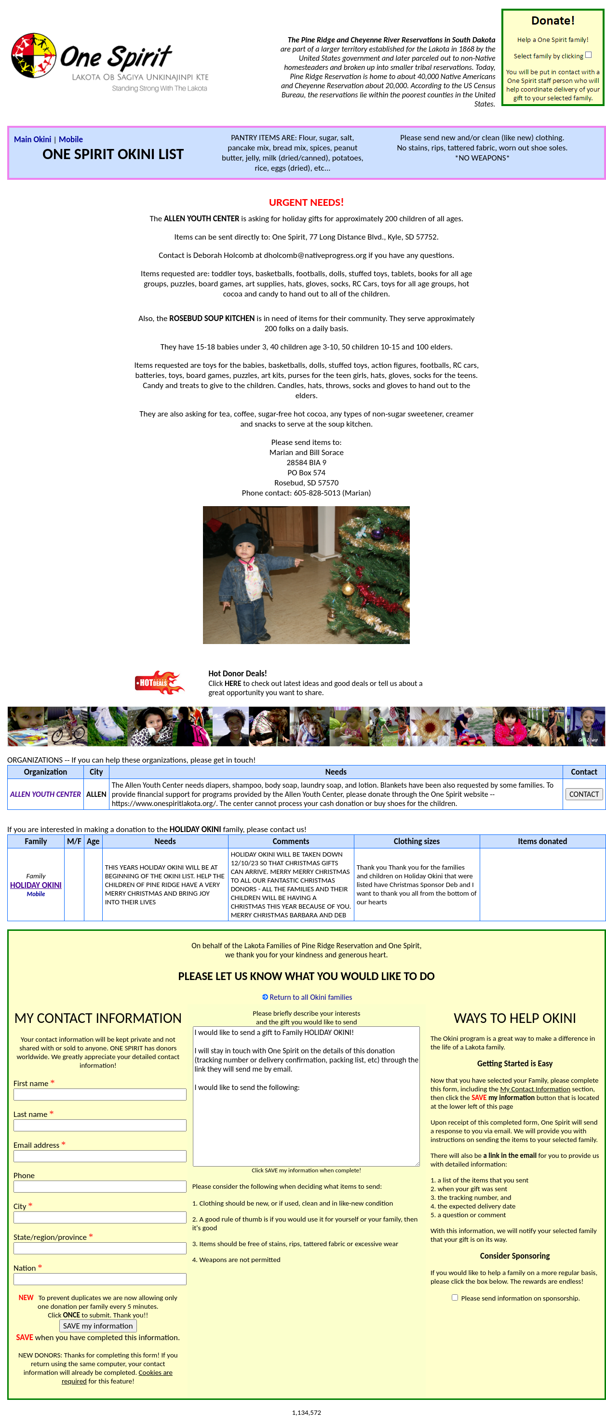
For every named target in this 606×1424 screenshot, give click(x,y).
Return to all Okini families (311, 997)
